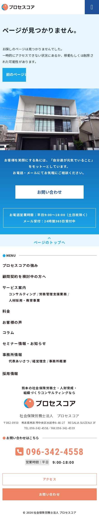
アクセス (50, 479)
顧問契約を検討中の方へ (24, 276)
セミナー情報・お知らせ (24, 343)
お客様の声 (12, 322)
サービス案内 (14, 287)
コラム (8, 332)
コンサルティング (22, 294)
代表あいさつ (19, 361)
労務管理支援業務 (53, 294)
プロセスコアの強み (20, 265)
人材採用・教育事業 (24, 300)
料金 (6, 311)
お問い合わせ (49, 192)
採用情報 (10, 373)
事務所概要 (57, 361)
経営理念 (39, 361)
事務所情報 (12, 354)
